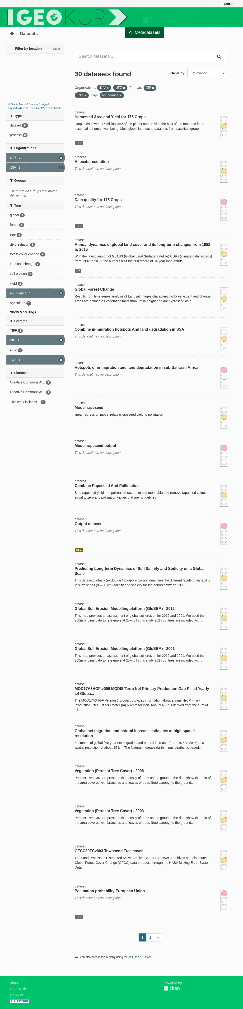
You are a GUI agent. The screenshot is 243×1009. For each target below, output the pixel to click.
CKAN (172, 988)
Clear (56, 48)
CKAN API (17, 995)
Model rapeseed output (95, 446)
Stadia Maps (18, 104)
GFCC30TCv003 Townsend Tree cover (109, 851)
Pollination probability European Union (110, 891)
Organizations (219, 32)
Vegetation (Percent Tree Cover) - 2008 (109, 771)
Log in (229, 3)
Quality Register (183, 32)
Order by (177, 73)
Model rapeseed (89, 407)
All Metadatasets (144, 32)
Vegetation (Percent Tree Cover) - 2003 (109, 811)
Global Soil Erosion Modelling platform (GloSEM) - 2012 (125, 609)
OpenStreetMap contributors (44, 108)
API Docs (146, 957)
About (14, 983)
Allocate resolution (92, 162)
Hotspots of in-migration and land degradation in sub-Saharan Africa (136, 367)
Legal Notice (19, 989)
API (130, 957)
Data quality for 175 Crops (98, 200)
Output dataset (88, 524)
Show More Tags (23, 312)
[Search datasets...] (144, 56)
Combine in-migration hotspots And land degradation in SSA (129, 329)
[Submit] (219, 56)
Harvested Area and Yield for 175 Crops (110, 117)
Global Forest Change (94, 289)
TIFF (78, 142)
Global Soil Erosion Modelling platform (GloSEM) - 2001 (125, 649)
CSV (78, 549)
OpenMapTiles (16, 108)
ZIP (78, 270)
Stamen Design (38, 104)
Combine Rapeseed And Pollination (107, 486)
